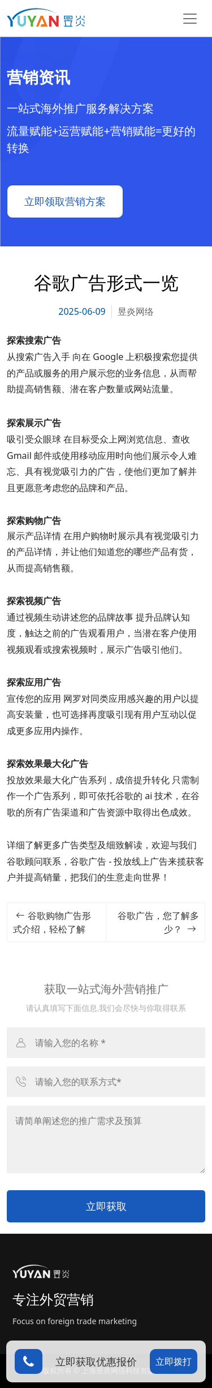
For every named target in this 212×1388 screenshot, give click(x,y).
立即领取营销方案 (65, 201)
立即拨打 (173, 1361)
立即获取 (106, 1206)
